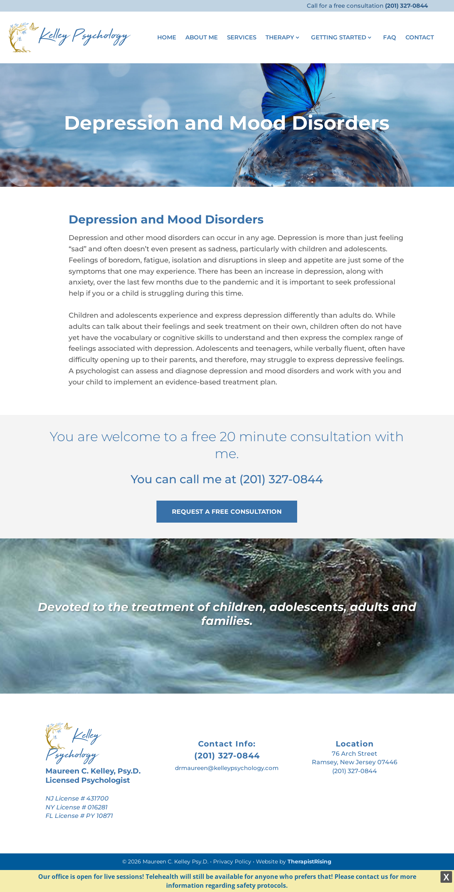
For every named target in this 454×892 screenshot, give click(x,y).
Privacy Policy (232, 861)
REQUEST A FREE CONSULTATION (227, 511)
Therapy (280, 38)
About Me (201, 38)
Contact (419, 38)
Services (241, 38)
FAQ (389, 38)
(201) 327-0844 (281, 479)
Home (166, 38)
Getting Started (338, 38)
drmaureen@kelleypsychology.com (227, 768)
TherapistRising (309, 861)
